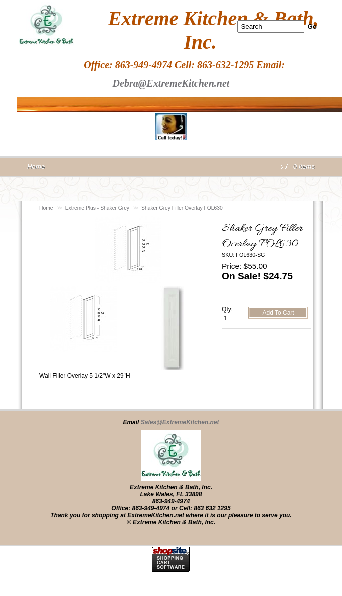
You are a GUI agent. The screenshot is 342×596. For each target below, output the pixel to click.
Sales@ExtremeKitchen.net (180, 422)
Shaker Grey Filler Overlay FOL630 (182, 208)
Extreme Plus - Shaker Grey (97, 208)
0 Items (297, 168)
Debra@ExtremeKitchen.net (171, 83)
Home (46, 208)
